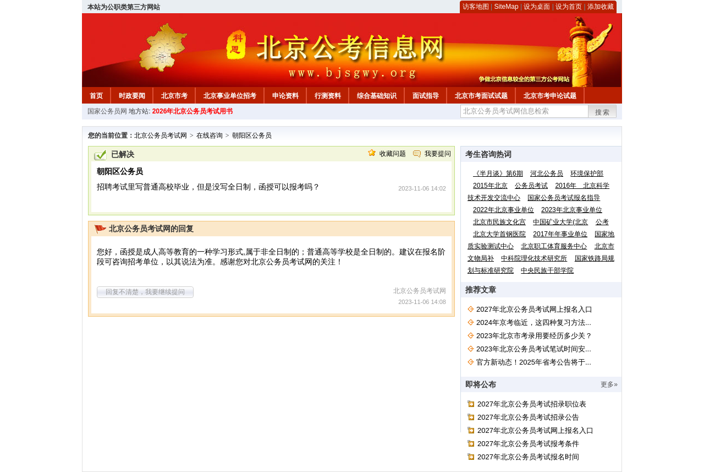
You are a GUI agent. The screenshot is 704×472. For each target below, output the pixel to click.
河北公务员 (546, 173)
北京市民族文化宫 (499, 222)
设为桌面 (537, 6)
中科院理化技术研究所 (534, 258)
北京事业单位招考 (230, 96)
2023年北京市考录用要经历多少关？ (534, 336)
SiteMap (506, 6)
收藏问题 (393, 154)
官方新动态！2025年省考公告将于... (533, 362)
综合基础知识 (377, 96)
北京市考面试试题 (481, 96)
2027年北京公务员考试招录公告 (528, 417)
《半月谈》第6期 (498, 173)
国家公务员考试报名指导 (563, 198)
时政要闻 (132, 96)
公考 (602, 222)
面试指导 (426, 96)
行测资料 (328, 96)
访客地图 (476, 6)
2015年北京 (490, 185)
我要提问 (438, 154)
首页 (96, 96)
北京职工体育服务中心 (554, 246)
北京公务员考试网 (160, 135)
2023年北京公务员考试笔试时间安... (533, 349)
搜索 (602, 112)
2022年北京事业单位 (503, 210)
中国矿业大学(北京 (560, 222)
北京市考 (174, 96)
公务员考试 (531, 185)
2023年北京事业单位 (571, 210)
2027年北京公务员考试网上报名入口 (534, 309)
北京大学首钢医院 (499, 234)
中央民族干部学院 (547, 270)
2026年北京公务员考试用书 (192, 111)
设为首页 (569, 6)
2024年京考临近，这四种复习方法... (533, 322)
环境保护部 (586, 173)
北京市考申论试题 (550, 96)
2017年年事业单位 (560, 234)
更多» (609, 384)
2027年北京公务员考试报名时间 (528, 457)
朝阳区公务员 (252, 135)
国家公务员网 (107, 111)
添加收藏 (600, 6)
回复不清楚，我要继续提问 (145, 292)
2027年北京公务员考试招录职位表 (531, 404)
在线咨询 (209, 135)
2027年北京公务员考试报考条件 (528, 444)
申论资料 (285, 96)
